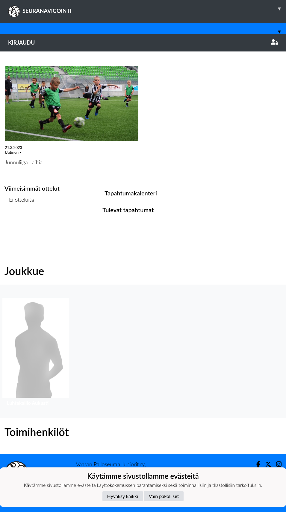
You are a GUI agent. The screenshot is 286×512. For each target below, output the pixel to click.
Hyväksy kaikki (122, 496)
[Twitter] (265, 464)
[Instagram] (276, 464)
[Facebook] (256, 464)
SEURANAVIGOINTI (147, 8)
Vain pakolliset (164, 496)
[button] (36, 353)
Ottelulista (19, 223)
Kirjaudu (143, 42)
